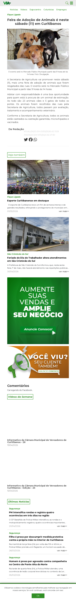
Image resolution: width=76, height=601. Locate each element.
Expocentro (35, 10)
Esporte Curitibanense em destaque (28, 200)
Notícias (14, 10)
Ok (38, 596)
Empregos (61, 10)
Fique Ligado (14, 15)
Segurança (14, 509)
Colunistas (48, 10)
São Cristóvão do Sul (17, 254)
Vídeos (23, 10)
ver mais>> (64, 211)
